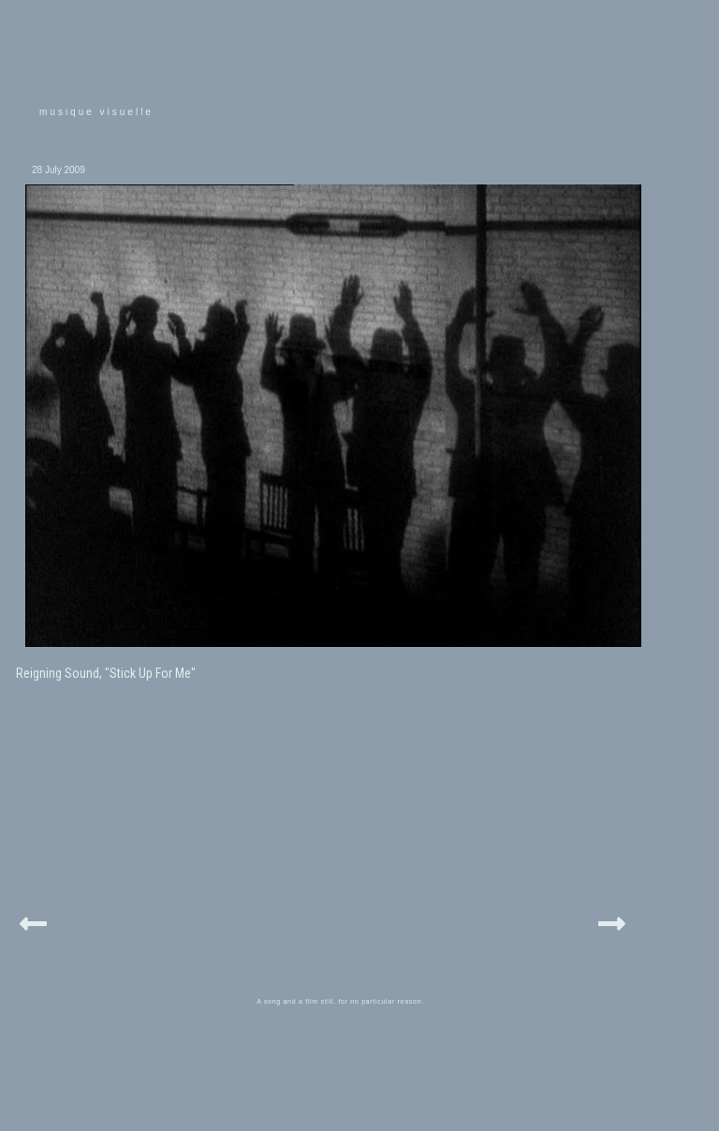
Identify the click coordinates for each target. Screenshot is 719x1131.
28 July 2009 (58, 170)
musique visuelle (96, 112)
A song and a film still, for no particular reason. (340, 1001)
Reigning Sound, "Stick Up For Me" (106, 673)
